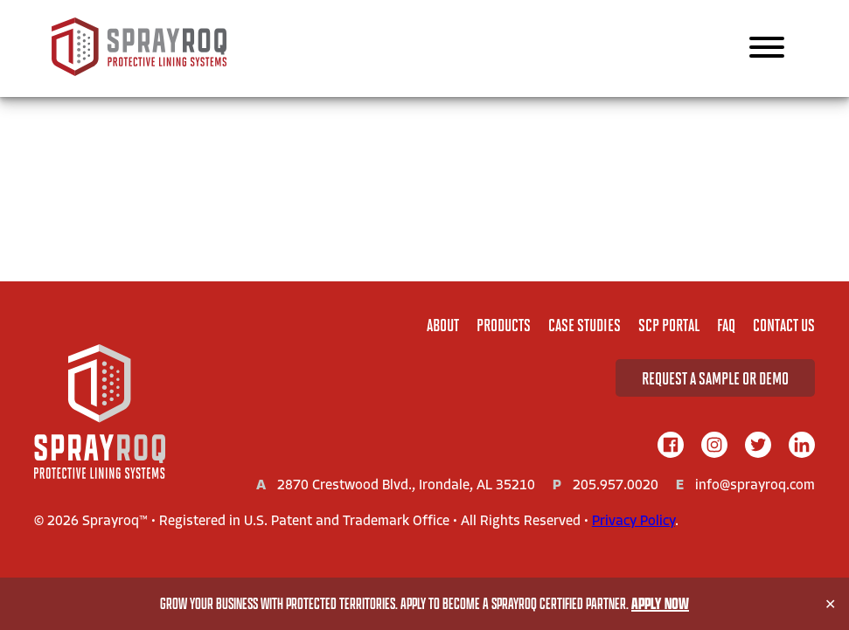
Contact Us (784, 325)
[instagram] (714, 446)
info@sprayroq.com (755, 486)
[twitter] (758, 446)
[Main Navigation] (766, 49)
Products (504, 325)
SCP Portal (668, 325)
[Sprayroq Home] (139, 73)
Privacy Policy (633, 522)
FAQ (726, 325)
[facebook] (671, 446)
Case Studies (584, 325)
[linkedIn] (802, 446)
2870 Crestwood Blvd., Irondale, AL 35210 (406, 486)
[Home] (99, 413)
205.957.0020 (615, 486)
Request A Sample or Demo (715, 378)
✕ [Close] (830, 604)
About (443, 325)
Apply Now (660, 603)
